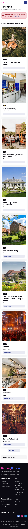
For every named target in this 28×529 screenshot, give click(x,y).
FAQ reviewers (19, 492)
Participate (4, 481)
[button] (25, 2)
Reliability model (19, 490)
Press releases (19, 502)
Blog (16, 504)
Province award (5, 504)
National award (5, 507)
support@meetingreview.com (10, 474)
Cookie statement (14, 526)
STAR (2, 502)
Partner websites (5, 486)
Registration (4, 483)
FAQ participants (19, 495)
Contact (17, 481)
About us (17, 507)
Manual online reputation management (18, 485)
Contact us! (15, 16)
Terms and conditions (19, 524)
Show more (11, 450)
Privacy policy (7, 524)
